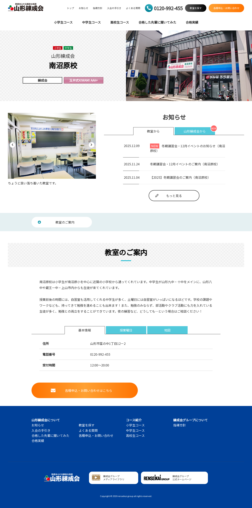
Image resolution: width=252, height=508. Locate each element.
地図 (167, 330)
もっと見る (168, 195)
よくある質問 (133, 8)
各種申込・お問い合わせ (96, 435)
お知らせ (83, 8)
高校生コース (119, 22)
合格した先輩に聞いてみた (157, 22)
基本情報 (84, 330)
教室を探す (86, 425)
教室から (153, 131)
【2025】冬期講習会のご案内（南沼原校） (180, 177)
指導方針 (97, 8)
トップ (70, 8)
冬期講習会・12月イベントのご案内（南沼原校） (185, 164)
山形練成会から (195, 131)
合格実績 (192, 22)
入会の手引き (114, 8)
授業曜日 (126, 330)
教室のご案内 (56, 222)
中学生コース (91, 22)
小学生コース (63, 22)
